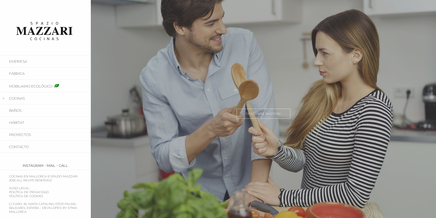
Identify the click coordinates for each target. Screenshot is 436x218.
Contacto (19, 146)
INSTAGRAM (33, 166)
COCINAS (17, 98)
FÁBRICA (17, 73)
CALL (63, 166)
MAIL (51, 166)
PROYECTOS (20, 134)
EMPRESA (18, 61)
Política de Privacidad (29, 192)
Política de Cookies (26, 196)
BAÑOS (15, 110)
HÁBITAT (16, 122)
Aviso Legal (19, 188)
